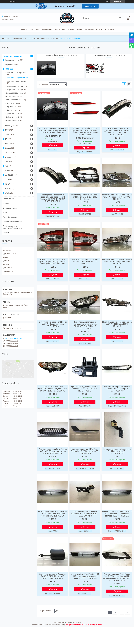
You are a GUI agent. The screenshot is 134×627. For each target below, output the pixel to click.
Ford (31, 29)
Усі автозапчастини (94, 29)
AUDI (6, 166)
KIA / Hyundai (60, 29)
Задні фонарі (10, 64)
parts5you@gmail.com (13, 338)
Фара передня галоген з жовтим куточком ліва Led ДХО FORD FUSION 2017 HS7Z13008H (84, 325)
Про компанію (8, 199)
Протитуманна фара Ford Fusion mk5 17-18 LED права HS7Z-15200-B (117, 261)
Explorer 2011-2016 (12, 114)
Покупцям (109, 29)
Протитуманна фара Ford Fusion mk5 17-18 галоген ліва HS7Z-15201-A (117, 197)
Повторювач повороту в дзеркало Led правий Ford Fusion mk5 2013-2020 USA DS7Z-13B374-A (52, 198)
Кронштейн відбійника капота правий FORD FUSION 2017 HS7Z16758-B (84, 388)
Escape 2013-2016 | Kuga (14, 86)
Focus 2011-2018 (12, 103)
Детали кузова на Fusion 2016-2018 (109, 55)
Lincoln (71, 29)
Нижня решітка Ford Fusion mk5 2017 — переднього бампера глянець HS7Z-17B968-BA (84, 576)
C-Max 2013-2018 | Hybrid (14, 100)
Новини (6, 233)
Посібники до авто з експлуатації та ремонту (12, 227)
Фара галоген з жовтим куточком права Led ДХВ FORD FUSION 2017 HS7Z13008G (52, 388)
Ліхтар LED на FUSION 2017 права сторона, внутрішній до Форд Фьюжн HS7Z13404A (52, 261)
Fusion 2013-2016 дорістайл (16, 73)
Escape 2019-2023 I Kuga (14, 93)
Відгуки (6, 203)
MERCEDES (9, 175)
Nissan (80, 29)
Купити (54, 145)
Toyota (7, 153)
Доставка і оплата (10, 208)
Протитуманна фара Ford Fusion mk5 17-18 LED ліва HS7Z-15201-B (117, 324)
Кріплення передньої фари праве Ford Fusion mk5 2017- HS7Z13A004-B (84, 513)
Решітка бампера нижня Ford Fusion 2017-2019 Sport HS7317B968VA (117, 388)
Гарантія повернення (11, 217)
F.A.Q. (5, 212)
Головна (23, 29)
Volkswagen (47, 29)
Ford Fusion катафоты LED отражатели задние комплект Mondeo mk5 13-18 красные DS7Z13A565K (84, 131)
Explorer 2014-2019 (12, 117)
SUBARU (8, 188)
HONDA (7, 184)
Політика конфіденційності (93, 625)
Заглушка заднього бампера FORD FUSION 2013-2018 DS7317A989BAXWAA (52, 576)
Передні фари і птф (12, 60)
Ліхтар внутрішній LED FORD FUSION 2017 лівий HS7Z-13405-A (85, 261)
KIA (6, 139)
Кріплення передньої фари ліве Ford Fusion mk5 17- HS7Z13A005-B (117, 451)
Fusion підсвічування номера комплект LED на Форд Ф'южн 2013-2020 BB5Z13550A (52, 130)
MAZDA (8, 193)
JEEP (37, 29)
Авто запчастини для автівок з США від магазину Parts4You (28, 38)
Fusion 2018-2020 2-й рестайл (16, 81)
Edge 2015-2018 (11, 107)
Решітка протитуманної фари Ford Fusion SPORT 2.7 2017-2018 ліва (84, 197)
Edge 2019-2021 (11, 110)
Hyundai (8, 144)
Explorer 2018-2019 (12, 120)
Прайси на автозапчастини (13, 222)
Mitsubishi (8, 157)
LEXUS (7, 179)
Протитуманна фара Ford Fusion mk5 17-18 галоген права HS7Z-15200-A (52, 324)
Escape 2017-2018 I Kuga (14, 90)
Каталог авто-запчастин (12, 56)
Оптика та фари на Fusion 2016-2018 (61, 55)
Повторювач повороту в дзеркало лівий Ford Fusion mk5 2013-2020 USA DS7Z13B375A (116, 131)
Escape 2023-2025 (12, 96)
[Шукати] (120, 18)
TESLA (7, 161)
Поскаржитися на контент (74, 625)
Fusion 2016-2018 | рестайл (15, 78)
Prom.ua (78, 622)
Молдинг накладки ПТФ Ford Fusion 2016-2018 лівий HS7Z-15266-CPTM (85, 451)
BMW (7, 170)
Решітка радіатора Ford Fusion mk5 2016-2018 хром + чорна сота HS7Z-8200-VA (53, 451)
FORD (56, 38)
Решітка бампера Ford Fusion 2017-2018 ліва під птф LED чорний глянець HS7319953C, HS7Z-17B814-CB (117, 577)
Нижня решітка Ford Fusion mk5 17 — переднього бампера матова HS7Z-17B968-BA (52, 513)
